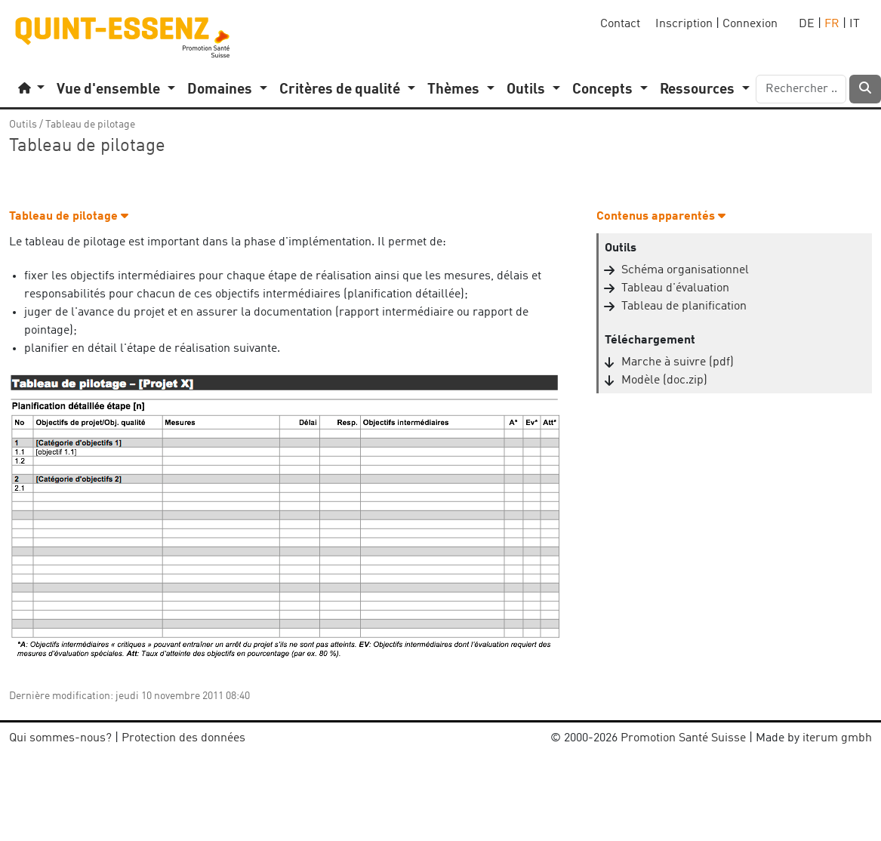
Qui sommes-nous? (60, 738)
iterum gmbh (837, 738)
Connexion (750, 24)
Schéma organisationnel (685, 270)
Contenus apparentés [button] (660, 217)
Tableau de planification (684, 306)
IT (854, 24)
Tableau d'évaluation (675, 288)
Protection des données (183, 738)
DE (807, 24)
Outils (23, 124)
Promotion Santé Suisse (683, 738)
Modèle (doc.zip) (664, 380)
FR (831, 24)
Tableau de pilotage (90, 124)
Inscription (684, 24)
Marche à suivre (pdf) (677, 362)
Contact (620, 24)
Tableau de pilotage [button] (68, 217)
